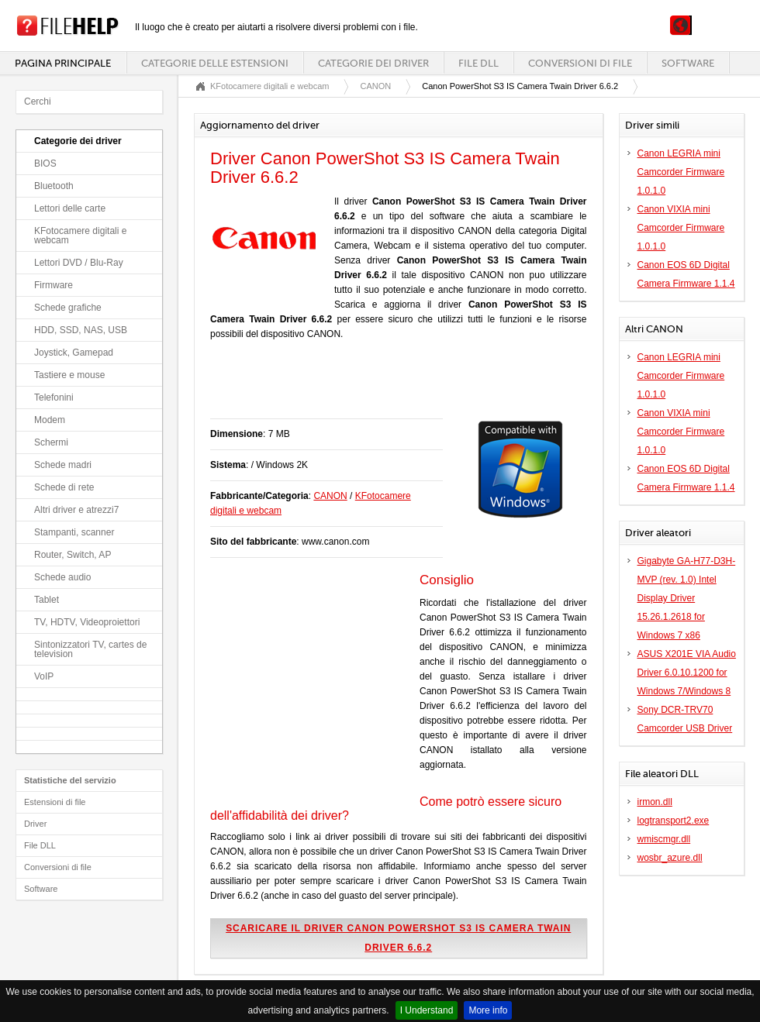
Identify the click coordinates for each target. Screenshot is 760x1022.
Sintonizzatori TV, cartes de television (90, 649)
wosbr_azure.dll (670, 857)
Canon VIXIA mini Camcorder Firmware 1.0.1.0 (681, 228)
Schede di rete (64, 487)
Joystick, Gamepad (73, 352)
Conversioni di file (580, 63)
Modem (49, 420)
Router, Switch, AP (72, 554)
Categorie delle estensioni (214, 63)
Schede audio (62, 577)
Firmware (53, 285)
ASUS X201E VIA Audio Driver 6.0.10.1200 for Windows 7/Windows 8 (686, 673)
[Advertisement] (391, 387)
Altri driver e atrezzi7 (76, 509)
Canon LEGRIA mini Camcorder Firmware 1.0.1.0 (681, 172)
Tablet (46, 599)
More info (487, 1010)
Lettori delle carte (69, 208)
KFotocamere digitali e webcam (80, 235)
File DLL (478, 63)
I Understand (427, 1010)
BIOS (45, 163)
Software (688, 63)
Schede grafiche (68, 307)
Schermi (51, 442)
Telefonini (54, 397)
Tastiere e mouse (69, 375)
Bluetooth (54, 186)
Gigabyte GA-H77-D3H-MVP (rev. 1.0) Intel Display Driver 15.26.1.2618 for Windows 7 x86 (686, 598)
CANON (375, 86)
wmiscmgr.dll (664, 839)
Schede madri (63, 464)
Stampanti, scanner (74, 532)
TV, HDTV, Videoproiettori (87, 622)
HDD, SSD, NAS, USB (80, 330)
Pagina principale (63, 63)
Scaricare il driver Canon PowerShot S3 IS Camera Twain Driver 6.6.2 (398, 938)
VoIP (44, 676)
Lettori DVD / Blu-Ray (78, 262)
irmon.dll (654, 802)
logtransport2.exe (673, 820)
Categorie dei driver (373, 63)
